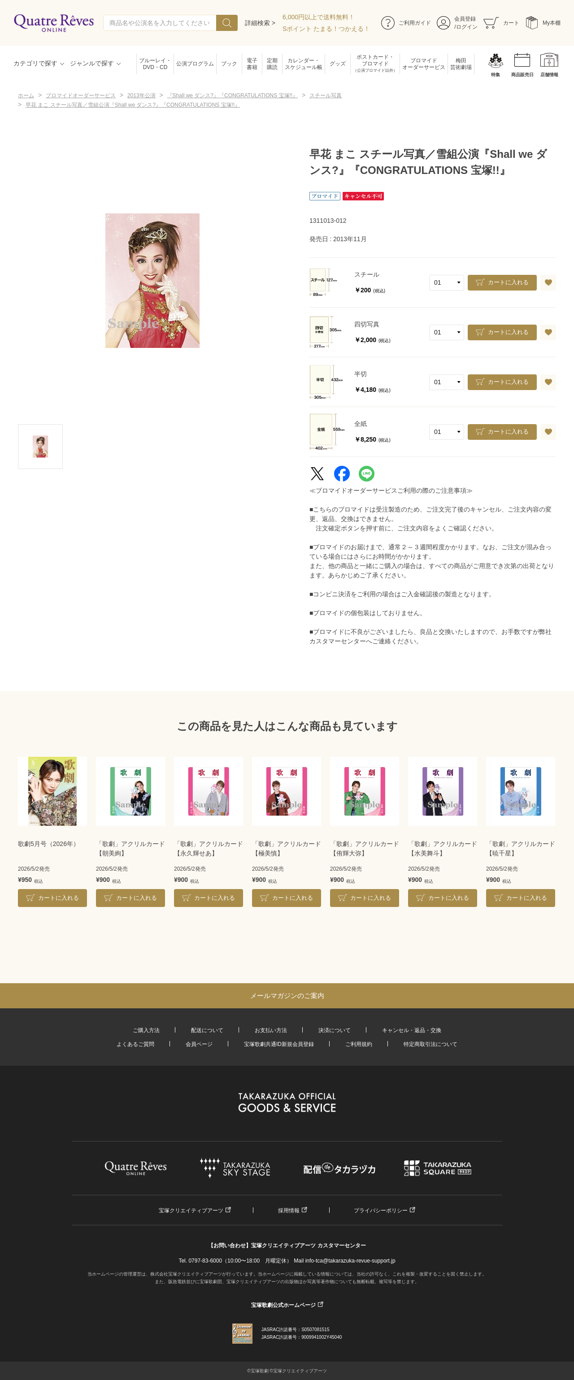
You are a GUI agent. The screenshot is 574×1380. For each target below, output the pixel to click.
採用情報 (289, 1210)
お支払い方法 (271, 1030)
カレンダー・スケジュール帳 (303, 63)
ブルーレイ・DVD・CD (155, 63)
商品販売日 (522, 74)
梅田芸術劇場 (461, 63)
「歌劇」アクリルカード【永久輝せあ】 (208, 848)
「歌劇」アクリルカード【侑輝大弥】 (364, 848)
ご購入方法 (146, 1030)
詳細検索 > (260, 22)
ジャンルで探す (92, 63)
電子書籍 (252, 63)
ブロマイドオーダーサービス (423, 63)
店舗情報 (549, 74)
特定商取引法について (430, 1044)
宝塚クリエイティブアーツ (191, 1210)
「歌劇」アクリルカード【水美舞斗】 (442, 848)
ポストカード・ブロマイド (375, 64)
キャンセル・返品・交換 (411, 1030)
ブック (229, 64)
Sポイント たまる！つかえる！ (326, 28)
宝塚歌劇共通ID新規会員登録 (279, 1044)
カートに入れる (508, 282)
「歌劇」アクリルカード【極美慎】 (286, 848)
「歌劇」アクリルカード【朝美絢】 (130, 848)
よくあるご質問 (135, 1044)
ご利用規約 (358, 1044)
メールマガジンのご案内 (287, 995)
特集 (495, 74)
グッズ (338, 64)
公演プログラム (195, 64)
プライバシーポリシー (381, 1210)
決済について (334, 1030)
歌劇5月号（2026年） (48, 843)
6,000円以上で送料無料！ (319, 17)
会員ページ (199, 1044)
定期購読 (272, 63)
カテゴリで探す (35, 63)
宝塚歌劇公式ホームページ (283, 1305)
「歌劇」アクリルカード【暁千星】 (520, 848)
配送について (207, 1030)
